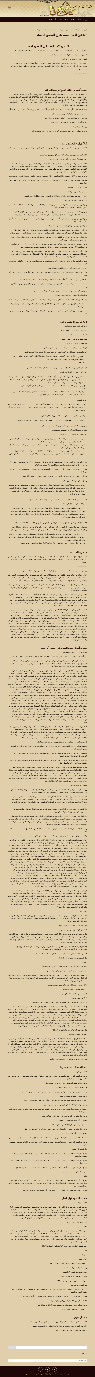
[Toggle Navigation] (9, 8)
